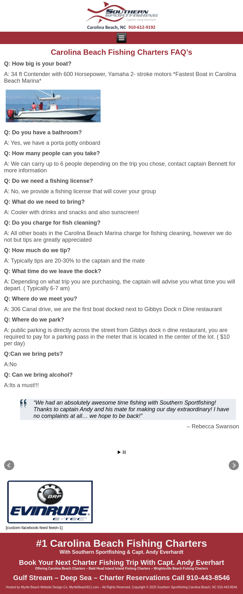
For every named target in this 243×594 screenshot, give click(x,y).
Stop (124, 452)
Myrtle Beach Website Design (41, 587)
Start (119, 452)
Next (234, 465)
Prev (9, 465)
